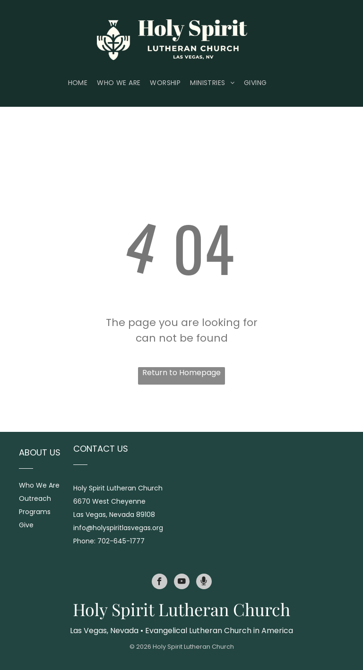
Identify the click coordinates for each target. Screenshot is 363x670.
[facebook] (159, 583)
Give (26, 525)
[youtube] (182, 583)
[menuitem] (82, 83)
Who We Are (39, 485)
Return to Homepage (181, 372)
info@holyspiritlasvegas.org (118, 528)
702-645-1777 (121, 541)
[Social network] (204, 583)
